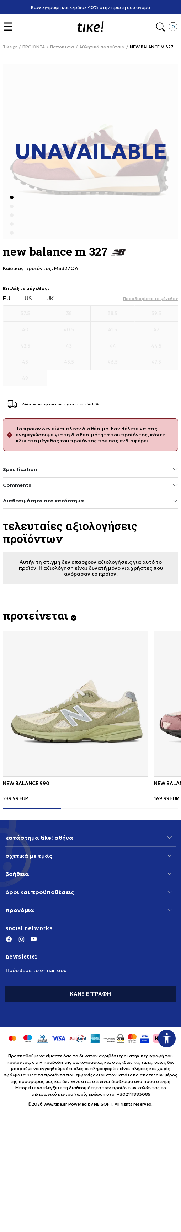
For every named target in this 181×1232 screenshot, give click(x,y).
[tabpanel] (75, 716)
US (28, 298)
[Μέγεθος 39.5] (156, 313)
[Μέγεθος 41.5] (112, 330)
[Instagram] (21, 938)
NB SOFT (103, 1104)
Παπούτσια (62, 46)
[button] (10, 27)
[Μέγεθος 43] (69, 346)
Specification (90, 469)
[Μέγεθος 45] (25, 362)
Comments (90, 485)
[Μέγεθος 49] (25, 378)
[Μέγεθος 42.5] (25, 346)
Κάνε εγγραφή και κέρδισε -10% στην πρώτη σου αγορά (93, 7)
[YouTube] (33, 938)
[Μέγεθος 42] (156, 330)
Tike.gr (10, 46)
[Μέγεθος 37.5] (25, 313)
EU (6, 298)
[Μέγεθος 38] (69, 313)
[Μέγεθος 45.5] (69, 362)
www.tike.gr (55, 1104)
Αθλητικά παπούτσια (101, 46)
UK (50, 298)
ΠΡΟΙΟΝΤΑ (33, 46)
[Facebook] (8, 938)
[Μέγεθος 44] (112, 346)
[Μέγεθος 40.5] (69, 330)
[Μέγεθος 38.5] (112, 313)
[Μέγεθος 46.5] (112, 362)
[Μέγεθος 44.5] (156, 346)
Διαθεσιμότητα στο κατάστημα (90, 500)
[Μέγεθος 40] (25, 330)
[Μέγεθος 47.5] (156, 362)
